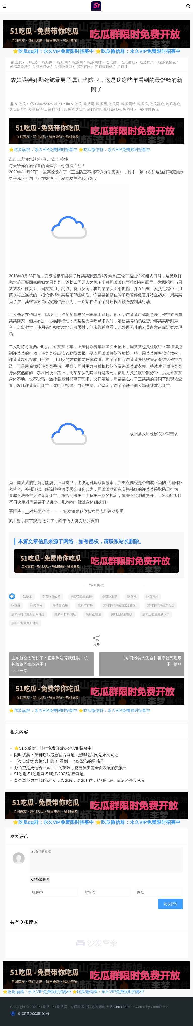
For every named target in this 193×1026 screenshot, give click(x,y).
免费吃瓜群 (109, 596)
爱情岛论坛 (19, 67)
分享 (96, 640)
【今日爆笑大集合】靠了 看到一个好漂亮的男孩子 (59, 761)
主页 (16, 62)
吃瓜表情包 (167, 62)
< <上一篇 (19, 671)
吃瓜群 (111, 62)
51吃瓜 (32, 62)
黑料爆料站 (104, 67)
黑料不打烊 (41, 67)
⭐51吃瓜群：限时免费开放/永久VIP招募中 (53, 748)
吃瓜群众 (128, 62)
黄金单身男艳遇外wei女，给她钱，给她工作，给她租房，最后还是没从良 (79, 780)
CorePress (122, 1007)
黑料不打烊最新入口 (160, 605)
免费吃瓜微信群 (81, 596)
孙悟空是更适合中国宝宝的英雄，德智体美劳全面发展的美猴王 (70, 768)
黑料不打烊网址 (65, 614)
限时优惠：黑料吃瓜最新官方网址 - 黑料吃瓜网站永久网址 (66, 755)
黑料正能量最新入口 (156, 614)
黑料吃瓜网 (63, 67)
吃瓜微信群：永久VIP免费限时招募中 (140, 51)
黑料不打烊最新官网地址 (28, 614)
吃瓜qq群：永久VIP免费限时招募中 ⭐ (59, 51)
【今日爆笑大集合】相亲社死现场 (151, 658)
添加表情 (40, 879)
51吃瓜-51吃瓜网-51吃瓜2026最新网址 (49, 774)
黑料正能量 (93, 614)
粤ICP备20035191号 (33, 1014)
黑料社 (122, 67)
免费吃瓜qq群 (51, 596)
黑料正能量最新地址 (25, 623)
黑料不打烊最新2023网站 (120, 605)
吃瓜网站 (94, 62)
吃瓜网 (47, 62)
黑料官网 (84, 67)
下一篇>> (174, 664)
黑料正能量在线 (121, 614)
